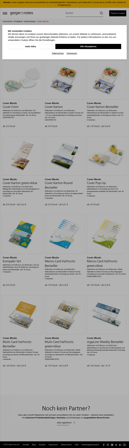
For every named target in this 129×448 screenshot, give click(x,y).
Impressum (72, 53)
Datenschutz (58, 53)
